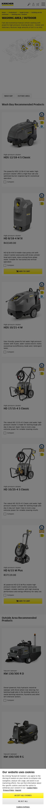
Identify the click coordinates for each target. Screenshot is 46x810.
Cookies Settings (23, 807)
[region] (23, 789)
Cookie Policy (32, 788)
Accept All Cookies (23, 795)
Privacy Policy (8, 790)
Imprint (18, 790)
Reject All (23, 801)
